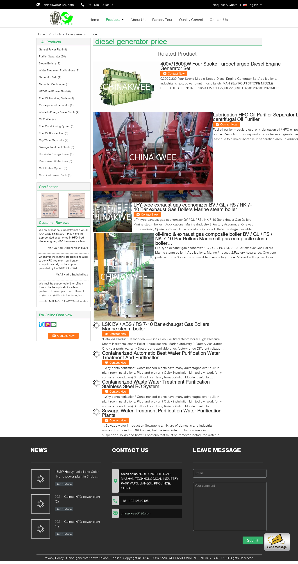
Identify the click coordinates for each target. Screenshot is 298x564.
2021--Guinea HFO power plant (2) (77, 499)
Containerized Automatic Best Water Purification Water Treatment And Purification (161, 355)
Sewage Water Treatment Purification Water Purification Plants (161, 413)
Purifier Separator (49, 56)
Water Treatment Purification (56, 70)
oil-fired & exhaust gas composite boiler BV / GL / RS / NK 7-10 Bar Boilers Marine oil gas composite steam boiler (213, 238)
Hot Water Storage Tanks (54, 154)
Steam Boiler (47, 63)
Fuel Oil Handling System (54, 98)
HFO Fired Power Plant (53, 91)
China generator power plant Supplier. (94, 558)
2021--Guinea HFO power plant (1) (77, 524)
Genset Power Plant (51, 49)
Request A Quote (225, 5)
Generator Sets (48, 77)
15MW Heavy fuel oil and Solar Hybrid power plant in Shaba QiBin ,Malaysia (77, 474)
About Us (138, 19)
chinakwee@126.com (58, 5)
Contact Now (176, 73)
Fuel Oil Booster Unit (51, 133)
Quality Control (191, 19)
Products (113, 19)
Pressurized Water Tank (53, 161)
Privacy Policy (54, 558)
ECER (159, 562)
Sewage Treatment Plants (54, 147)
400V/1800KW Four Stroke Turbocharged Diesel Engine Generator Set (220, 66)
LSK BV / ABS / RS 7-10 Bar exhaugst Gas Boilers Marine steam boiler (155, 326)
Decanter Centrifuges (52, 84)
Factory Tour (162, 19)
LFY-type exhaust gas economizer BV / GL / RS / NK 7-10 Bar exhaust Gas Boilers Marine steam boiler (193, 207)
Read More (64, 484)
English (253, 5)
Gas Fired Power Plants (53, 175)
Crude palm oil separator (54, 105)
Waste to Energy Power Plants (57, 112)
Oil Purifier (45, 119)
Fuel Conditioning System (54, 126)
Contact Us (219, 19)
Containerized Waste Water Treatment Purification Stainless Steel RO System (156, 384)
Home (94, 19)
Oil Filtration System (51, 168)
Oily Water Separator (51, 140)
